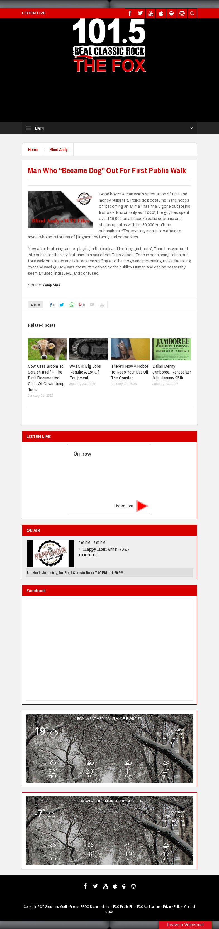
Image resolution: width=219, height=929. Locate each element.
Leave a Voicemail (185, 924)
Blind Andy (59, 149)
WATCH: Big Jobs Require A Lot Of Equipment (85, 372)
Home (33, 149)
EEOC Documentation (96, 906)
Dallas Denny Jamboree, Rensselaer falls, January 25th (171, 372)
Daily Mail (51, 285)
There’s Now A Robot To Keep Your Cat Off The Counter (129, 372)
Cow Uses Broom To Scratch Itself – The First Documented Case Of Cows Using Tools (46, 378)
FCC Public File (124, 906)
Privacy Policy (172, 906)
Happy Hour (95, 549)
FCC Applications (148, 906)
